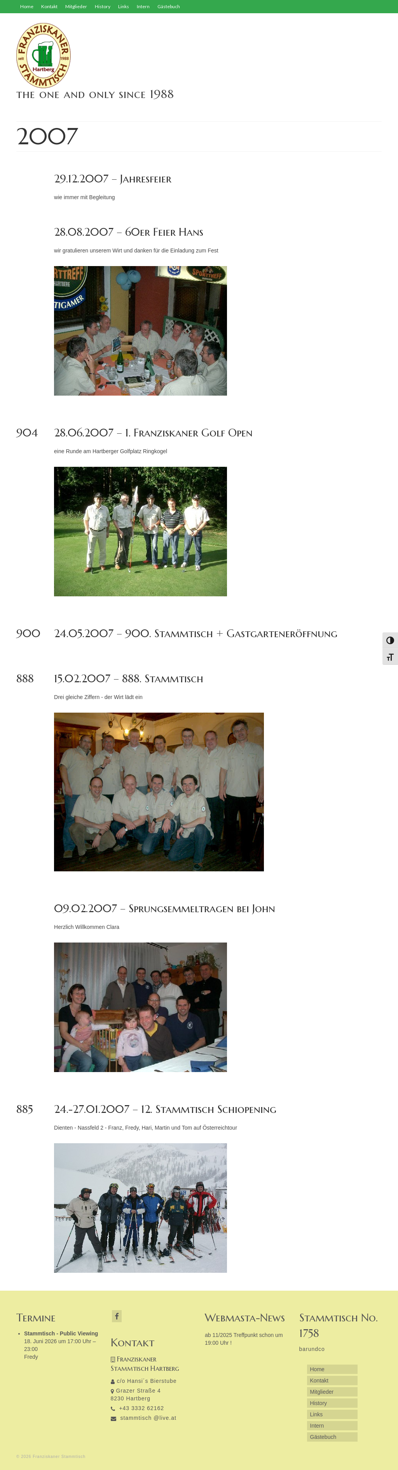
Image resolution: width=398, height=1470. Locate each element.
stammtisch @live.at (143, 1418)
